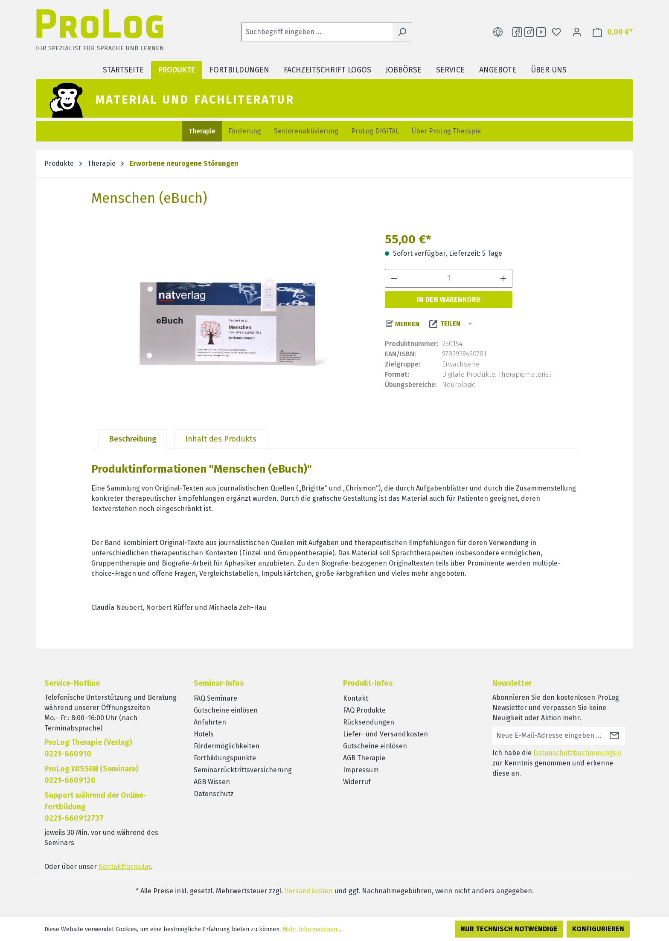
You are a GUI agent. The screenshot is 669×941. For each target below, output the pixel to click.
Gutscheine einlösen (226, 710)
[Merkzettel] (556, 31)
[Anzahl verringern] (394, 278)
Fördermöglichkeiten (226, 746)
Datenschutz (214, 794)
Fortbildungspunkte (225, 758)
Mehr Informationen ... (312, 929)
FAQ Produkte (364, 710)
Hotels (204, 734)
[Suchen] (402, 32)
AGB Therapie (364, 758)
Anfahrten (210, 722)
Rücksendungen (368, 722)
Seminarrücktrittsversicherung (243, 770)
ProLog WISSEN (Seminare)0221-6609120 (91, 774)
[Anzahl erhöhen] (503, 278)
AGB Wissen (212, 782)
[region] (229, 322)
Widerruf (357, 782)
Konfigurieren (598, 929)
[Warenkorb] (610, 32)
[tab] (132, 439)
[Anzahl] (448, 278)
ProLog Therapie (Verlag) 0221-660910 (88, 748)
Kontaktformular (125, 867)
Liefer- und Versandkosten (385, 734)
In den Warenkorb (448, 299)
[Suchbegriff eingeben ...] (317, 32)
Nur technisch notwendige (509, 929)
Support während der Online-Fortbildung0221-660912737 (95, 807)
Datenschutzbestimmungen (577, 753)
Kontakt (355, 698)
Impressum (361, 770)
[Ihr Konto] (577, 31)
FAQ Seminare (215, 698)
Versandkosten (309, 891)
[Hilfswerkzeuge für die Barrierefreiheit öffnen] (497, 31)
